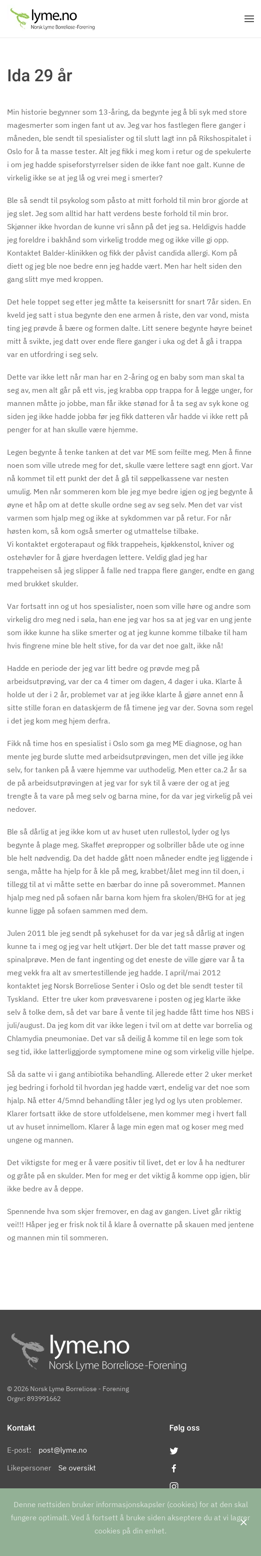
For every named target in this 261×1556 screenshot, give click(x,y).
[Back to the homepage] (52, 19)
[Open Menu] (249, 19)
